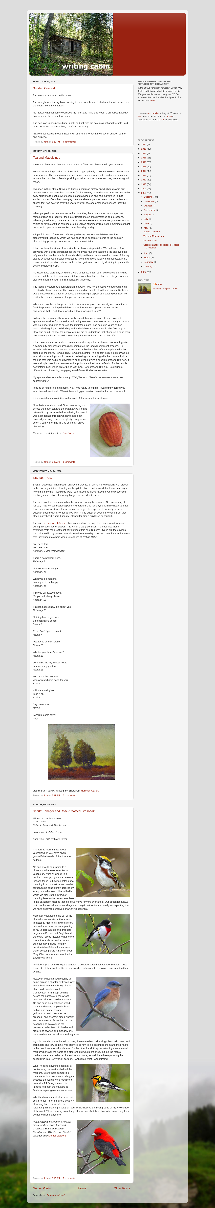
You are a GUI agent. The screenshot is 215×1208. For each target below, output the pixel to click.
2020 (144, 144)
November (149, 201)
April (146, 253)
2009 (144, 188)
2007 (144, 272)
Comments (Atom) (56, 1195)
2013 (144, 171)
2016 (144, 157)
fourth (169, 116)
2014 (144, 166)
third (140, 116)
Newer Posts (42, 1188)
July (146, 219)
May (146, 228)
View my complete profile (165, 288)
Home (82, 1188)
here (152, 100)
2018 (144, 149)
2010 (144, 184)
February (149, 262)
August (148, 214)
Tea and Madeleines (46, 157)
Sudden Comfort (44, 88)
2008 (144, 193)
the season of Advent (55, 523)
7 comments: (69, 1178)
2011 (144, 179)
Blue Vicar (68, 433)
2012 (144, 175)
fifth (162, 119)
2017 (144, 153)
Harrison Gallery (90, 790)
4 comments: (69, 142)
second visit (153, 113)
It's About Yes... (43, 477)
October (148, 205)
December (149, 197)
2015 (144, 162)
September (150, 210)
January (148, 266)
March (147, 257)
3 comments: (69, 462)
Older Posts (122, 1188)
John (159, 284)
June (146, 223)
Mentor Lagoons (57, 1135)
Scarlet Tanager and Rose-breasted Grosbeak (64, 811)
